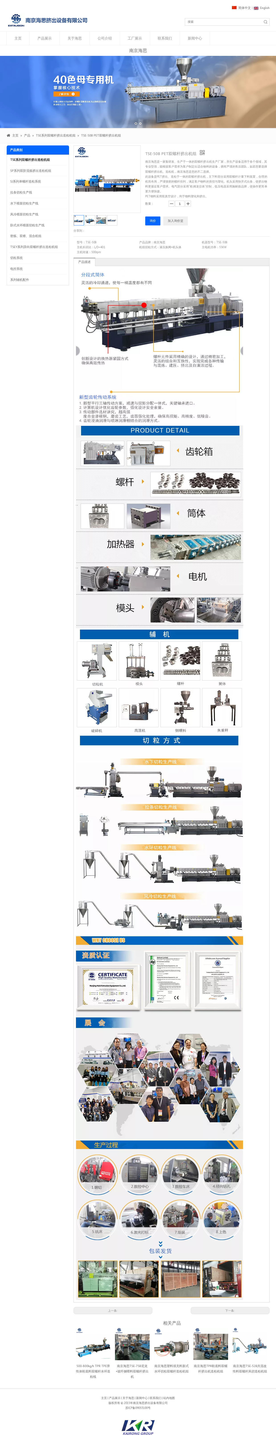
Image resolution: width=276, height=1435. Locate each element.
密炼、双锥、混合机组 (25, 236)
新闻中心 (195, 38)
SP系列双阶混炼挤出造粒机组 (30, 171)
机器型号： (209, 242)
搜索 (265, 21)
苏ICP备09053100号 (138, 1408)
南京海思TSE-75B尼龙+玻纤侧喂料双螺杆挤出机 (132, 1371)
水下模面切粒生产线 (24, 203)
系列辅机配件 (19, 280)
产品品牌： (146, 242)
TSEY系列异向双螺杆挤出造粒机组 (34, 247)
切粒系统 (16, 258)
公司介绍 (105, 38)
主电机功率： (210, 247)
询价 (153, 221)
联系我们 (165, 38)
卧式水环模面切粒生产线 (27, 225)
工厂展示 (135, 38)
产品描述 (84, 262)
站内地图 (169, 1398)
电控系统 (16, 269)
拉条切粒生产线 (21, 192)
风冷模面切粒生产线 (24, 214)
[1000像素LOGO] (48, 20)
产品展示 (44, 38)
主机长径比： (85, 247)
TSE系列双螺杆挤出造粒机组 (30, 160)
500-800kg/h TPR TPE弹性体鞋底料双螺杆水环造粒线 (93, 1371)
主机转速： (84, 252)
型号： (81, 242)
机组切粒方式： (149, 247)
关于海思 (74, 38)
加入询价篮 (175, 221)
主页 (18, 38)
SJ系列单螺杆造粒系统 (25, 181)
